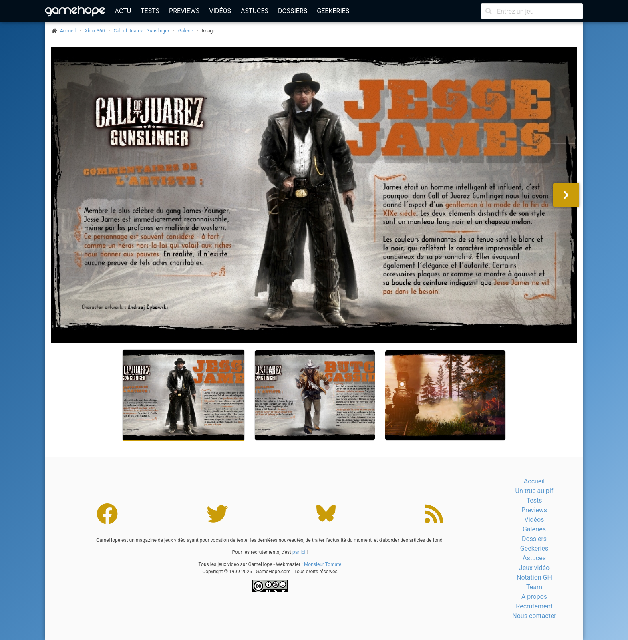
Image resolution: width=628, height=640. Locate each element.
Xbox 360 (95, 31)
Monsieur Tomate (323, 564)
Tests (150, 11)
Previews (184, 11)
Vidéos (220, 11)
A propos (534, 596)
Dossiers (292, 11)
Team (534, 587)
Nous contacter (534, 616)
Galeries (534, 529)
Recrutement (534, 606)
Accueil (534, 481)
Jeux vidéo (534, 568)
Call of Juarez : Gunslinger (141, 31)
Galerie (185, 31)
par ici (298, 552)
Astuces (254, 11)
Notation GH (534, 577)
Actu (123, 11)
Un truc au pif (534, 491)
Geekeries (333, 11)
